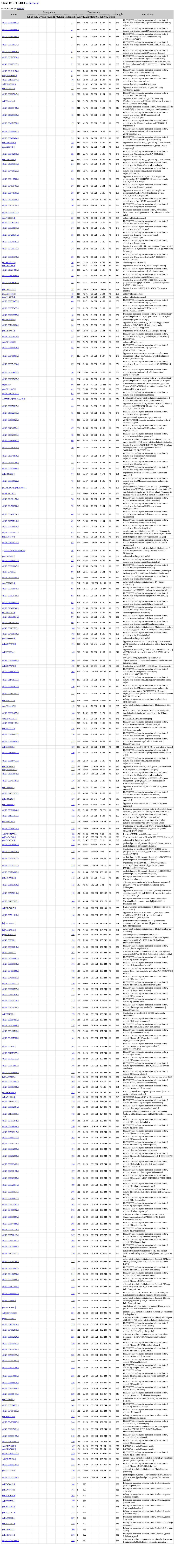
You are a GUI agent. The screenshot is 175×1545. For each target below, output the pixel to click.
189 (73, 1449)
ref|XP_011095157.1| (10, 816)
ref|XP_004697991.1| (10, 1241)
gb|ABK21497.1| (9, 389)
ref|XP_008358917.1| (10, 228)
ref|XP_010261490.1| (10, 200)
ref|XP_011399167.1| (10, 901)
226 (73, 1077)
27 (72, 186)
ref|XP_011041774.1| (10, 428)
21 (72, 138)
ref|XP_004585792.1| (10, 1210)
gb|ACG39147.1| (9, 706)
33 (72, 222)
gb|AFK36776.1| (8, 840)
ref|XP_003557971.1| (10, 671)
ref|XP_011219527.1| (10, 1101)
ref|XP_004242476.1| (10, 71)
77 (72, 493)
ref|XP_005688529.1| (10, 1382)
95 (72, 589)
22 (72, 154)
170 (73, 983)
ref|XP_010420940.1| (10, 608)
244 (73, 1422)
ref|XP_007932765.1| (10, 1204)
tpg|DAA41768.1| (9, 837)
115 (73, 728)
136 (73, 840)
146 (73, 901)
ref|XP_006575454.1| (10, 275)
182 (73, 1046)
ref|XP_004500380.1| (10, 506)
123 (73, 769)
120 (73, 747)
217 (73, 1286)
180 (73, 1121)
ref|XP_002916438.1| (10, 1171)
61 (72, 389)
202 (73, 1204)
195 (73, 1156)
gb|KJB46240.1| (8, 799)
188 (73, 1072)
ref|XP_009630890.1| (10, 29)
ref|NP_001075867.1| (10, 1217)
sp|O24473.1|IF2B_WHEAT (13, 550)
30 (72, 205)
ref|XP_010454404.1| (10, 577)
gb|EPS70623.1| (8, 766)
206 (73, 1229)
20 (72, 147)
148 (73, 915)
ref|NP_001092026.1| (10, 1337)
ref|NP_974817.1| (9, 572)
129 (73, 793)
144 (73, 1540)
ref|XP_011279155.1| (10, 1053)
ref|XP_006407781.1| (10, 781)
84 (72, 537)
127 (73, 799)
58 (72, 372)
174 (73, 1007)
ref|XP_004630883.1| (10, 1422)
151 (73, 1092)
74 (72, 474)
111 (72, 693)
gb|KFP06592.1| (8, 1501)
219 (73, 1300)
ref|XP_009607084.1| (10, 36)
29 (72, 200)
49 (72, 319)
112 (73, 706)
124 (73, 774)
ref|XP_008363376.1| (10, 257)
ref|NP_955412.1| (9, 952)
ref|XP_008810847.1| (10, 566)
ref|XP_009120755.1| (10, 596)
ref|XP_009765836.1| (10, 57)
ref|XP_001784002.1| (10, 872)
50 (72, 325)
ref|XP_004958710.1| (10, 634)
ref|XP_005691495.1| (10, 1436)
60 (72, 385)
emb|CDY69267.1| (9, 769)
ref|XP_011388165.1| (10, 1253)
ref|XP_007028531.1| (10, 212)
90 (72, 572)
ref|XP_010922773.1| (10, 413)
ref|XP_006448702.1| (10, 179)
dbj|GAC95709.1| (9, 1077)
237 (73, 1388)
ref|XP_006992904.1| (10, 1107)
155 (73, 1101)
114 (73, 723)
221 (73, 1313)
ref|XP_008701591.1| (10, 1441)
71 (72, 456)
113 (73, 719)
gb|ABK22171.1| (9, 262)
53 (72, 336)
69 (72, 440)
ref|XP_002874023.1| (10, 532)
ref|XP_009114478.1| (10, 723)
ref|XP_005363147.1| (10, 1132)
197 (73, 1171)
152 (73, 1097)
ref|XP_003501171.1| (10, 1192)
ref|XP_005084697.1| (10, 1020)
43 (72, 275)
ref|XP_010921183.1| (10, 435)
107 (73, 671)
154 (73, 930)
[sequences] (31, 2)
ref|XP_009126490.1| (10, 741)
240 (73, 1399)
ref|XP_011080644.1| (10, 80)
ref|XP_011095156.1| (10, 793)
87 (72, 556)
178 (73, 1025)
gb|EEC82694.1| (8, 652)
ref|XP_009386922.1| (10, 481)
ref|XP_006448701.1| (10, 193)
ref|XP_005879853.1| (10, 1066)
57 (72, 364)
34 (72, 228)
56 (72, 356)
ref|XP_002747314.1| (10, 1143)
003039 (20, 8)
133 (73, 834)
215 (73, 1477)
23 (72, 159)
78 (72, 499)
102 (73, 666)
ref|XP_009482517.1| (10, 1453)
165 (73, 958)
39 (72, 297)
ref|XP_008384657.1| (10, 713)
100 (73, 628)
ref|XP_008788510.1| (10, 527)
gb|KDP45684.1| (8, 331)
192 (73, 1137)
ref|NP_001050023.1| (10, 420)
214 (73, 1274)
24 (72, 164)
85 (72, 542)
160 (73, 1484)
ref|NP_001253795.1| (10, 1261)
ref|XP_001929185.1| (10, 1178)
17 (72, 123)
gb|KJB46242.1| (8, 787)
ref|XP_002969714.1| (10, 828)
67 (72, 428)
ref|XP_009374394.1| (10, 205)
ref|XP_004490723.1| (10, 171)
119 (73, 752)
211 (73, 1512)
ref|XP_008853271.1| (10, 1137)
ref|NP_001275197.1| (10, 64)
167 (73, 1495)
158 (73, 1470)
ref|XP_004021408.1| (10, 1388)
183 (73, 1053)
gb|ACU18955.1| (9, 342)
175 (73, 1014)
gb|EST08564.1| (8, 1399)
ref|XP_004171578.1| (10, 123)
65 (72, 413)
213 (73, 1268)
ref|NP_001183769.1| (10, 628)
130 (73, 810)
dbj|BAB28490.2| (9, 934)
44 (72, 282)
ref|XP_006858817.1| (10, 406)
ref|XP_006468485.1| (10, 131)
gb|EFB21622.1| (8, 1014)
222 (73, 1318)
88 (72, 560)
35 (72, 235)
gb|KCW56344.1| (9, 289)
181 (73, 1038)
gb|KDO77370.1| (9, 644)
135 (73, 837)
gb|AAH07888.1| (9, 1092)
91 (72, 577)
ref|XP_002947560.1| (10, 1540)
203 (73, 1210)
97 (72, 617)
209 (73, 1246)
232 (73, 1355)
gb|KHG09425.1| (9, 878)
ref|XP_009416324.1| (10, 514)
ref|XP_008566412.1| (10, 983)
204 (73, 1217)
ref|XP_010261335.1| (10, 115)
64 (72, 406)
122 (73, 766)
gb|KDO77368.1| (9, 159)
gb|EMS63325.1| (8, 700)
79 (72, 506)
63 (72, 399)
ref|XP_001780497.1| (10, 844)
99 (72, 622)
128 (73, 804)
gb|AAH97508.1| (9, 1449)
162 (73, 947)
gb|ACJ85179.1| (8, 556)
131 (73, 821)
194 (73, 1149)
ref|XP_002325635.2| (10, 379)
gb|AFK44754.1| (8, 612)
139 (73, 865)
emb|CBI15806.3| (9, 84)
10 (72, 80)
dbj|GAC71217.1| (9, 923)
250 (73, 1535)
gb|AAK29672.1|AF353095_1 (14, 488)
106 (73, 660)
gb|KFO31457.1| (8, 1523)
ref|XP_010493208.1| (10, 462)
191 (73, 1132)
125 (73, 787)
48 (72, 315)
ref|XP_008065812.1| (10, 1198)
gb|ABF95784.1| (8, 821)
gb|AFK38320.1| (8, 218)
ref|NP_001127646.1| (10, 1286)
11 (72, 84)
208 (73, 1241)
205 (73, 1224)
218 (73, 1293)
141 (73, 872)
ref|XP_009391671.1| (10, 686)
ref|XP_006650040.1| (10, 468)
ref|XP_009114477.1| (10, 734)
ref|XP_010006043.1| (10, 958)
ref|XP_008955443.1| (10, 1293)
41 (72, 265)
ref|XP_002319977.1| (10, 315)
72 (72, 462)
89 (72, 566)
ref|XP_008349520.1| (10, 222)
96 (72, 608)
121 (73, 761)
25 (72, 171)
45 (72, 294)
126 (73, 781)
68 (72, 435)
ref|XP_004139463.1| (10, 186)
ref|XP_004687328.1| (10, 1038)
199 (73, 1185)
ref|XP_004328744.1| (10, 1007)
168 (73, 971)
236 (73, 1382)
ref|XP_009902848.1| (10, 947)
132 (73, 816)
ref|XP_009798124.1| (10, 45)
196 (73, 1164)
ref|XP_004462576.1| (10, 1274)
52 (72, 331)
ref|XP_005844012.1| (10, 915)
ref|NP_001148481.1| (10, 440)
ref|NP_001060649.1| (10, 660)
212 (73, 1261)
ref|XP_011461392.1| (10, 752)
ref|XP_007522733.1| (10, 1059)
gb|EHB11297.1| (8, 1507)
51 (72, 289)
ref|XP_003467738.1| (10, 1229)
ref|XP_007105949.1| (10, 1072)
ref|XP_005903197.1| (10, 1355)
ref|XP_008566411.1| (10, 1394)
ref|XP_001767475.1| (10, 858)
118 (73, 700)
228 (73, 1523)
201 (73, 1198)
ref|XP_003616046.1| (10, 810)
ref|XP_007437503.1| (10, 1360)
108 (73, 713)
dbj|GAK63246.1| (9, 930)
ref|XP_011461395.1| (10, 680)
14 (72, 101)
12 (72, 88)
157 (73, 1107)
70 (72, 447)
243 (73, 1416)
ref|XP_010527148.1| (10, 521)
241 (73, 1405)
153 (73, 923)
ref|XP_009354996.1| (10, 364)
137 (73, 844)
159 (73, 940)
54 (72, 342)
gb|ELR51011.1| (8, 1518)
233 (73, 1360)
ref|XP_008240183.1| (10, 242)
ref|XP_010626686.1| (10, 1025)
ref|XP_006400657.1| (10, 356)
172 (73, 994)
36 (72, 242)
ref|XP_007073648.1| (10, 1121)
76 (72, 488)
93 (72, 596)
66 (72, 420)
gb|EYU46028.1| (8, 101)
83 (72, 532)
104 (73, 638)
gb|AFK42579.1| (8, 297)
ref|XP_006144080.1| (10, 1224)
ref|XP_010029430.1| (10, 336)
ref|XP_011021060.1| (10, 393)
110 (73, 686)
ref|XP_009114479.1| (10, 761)
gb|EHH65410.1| (8, 1416)
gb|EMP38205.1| (8, 1535)
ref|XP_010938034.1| (10, 617)
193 (73, 1143)
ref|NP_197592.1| (9, 493)
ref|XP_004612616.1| (10, 994)
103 (73, 634)
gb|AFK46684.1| (8, 638)
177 (73, 1501)
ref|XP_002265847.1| (10, 94)
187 (73, 1446)
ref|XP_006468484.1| (10, 138)
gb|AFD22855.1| (8, 583)
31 (72, 212)
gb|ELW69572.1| (9, 1490)
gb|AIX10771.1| (8, 147)
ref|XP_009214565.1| (10, 1279)
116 (73, 734)
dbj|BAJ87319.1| (8, 537)
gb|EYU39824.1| (8, 88)
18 (72, 142)
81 (72, 527)
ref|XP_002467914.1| (10, 447)
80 (72, 514)
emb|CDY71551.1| (9, 834)
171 (73, 989)
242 (73, 1411)
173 (73, 1000)
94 (72, 602)
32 (72, 218)
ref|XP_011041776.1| (10, 622)
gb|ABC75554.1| (8, 1470)
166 (73, 964)
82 (72, 521)
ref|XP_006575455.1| (10, 308)
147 (73, 908)
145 (73, 893)
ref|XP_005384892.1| (10, 1405)
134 (73, 828)
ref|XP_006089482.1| (10, 1164)
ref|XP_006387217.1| (10, 865)
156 (73, 934)
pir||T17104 (6, 385)
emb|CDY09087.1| (9, 719)
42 (72, 270)
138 (73, 851)
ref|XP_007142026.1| (10, 325)
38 (72, 257)
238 (73, 1459)
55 (72, 347)
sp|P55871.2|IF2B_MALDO (13, 399)
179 (73, 1031)
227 (73, 1518)
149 (73, 1081)
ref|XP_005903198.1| (10, 1087)
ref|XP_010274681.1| (10, 270)
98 (72, 612)
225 (73, 1337)
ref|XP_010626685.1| (10, 1268)
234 (73, 1367)
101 (73, 644)
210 (73, 1253)
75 (72, 481)
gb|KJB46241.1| (8, 804)
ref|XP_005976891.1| (10, 1376)
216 (73, 1279)
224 (73, 1330)
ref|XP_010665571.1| (10, 164)
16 (72, 108)
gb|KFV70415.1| (8, 1484)
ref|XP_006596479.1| (10, 301)
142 (73, 878)
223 (73, 1324)
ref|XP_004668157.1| (10, 978)
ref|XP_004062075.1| (10, 1330)
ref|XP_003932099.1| (10, 1149)
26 (72, 179)
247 (73, 1465)
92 (72, 583)
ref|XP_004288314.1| (10, 235)
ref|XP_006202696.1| (10, 1156)
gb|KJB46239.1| (8, 474)
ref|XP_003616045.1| (10, 589)
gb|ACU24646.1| (9, 294)
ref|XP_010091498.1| (10, 108)
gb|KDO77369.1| (9, 142)
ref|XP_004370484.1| (10, 1246)
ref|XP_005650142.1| (10, 893)
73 (72, 468)
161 (73, 1490)
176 (73, 1020)
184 (73, 1507)
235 (73, 1376)
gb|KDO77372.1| (9, 666)
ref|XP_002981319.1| (10, 851)
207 (73, 1235)
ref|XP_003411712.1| (10, 1031)
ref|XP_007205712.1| (10, 249)
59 (72, 379)
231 (73, 1349)
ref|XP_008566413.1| (10, 1235)
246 (73, 1529)
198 (73, 1178)
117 (73, 741)
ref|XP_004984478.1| (10, 499)
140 (73, 858)
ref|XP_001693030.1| (10, 885)
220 (73, 1307)
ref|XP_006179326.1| (10, 1000)
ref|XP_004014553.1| (10, 1411)
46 (72, 301)
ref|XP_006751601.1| (10, 1081)
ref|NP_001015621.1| (10, 1429)
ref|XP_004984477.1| (10, 560)
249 (73, 1441)
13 (72, 94)
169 (73, 978)
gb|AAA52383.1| (9, 1307)
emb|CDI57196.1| (9, 1459)
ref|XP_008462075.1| (10, 154)
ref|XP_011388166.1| (10, 1114)
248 (73, 1436)
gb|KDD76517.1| (9, 908)
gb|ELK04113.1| (8, 1529)
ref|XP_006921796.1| (10, 1367)
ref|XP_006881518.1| (10, 964)
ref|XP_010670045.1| (10, 774)
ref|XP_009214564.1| (10, 1349)
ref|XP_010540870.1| (10, 456)
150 (73, 1087)
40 (72, 262)
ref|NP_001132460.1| (10, 693)
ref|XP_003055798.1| (10, 1477)
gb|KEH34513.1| (8, 728)
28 (72, 193)
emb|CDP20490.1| (9, 75)
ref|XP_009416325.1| (10, 542)
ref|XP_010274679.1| (10, 372)
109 (73, 680)
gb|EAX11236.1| (8, 1097)
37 (72, 249)
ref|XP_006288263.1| (10, 282)
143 (73, 885)
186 (73, 1066)
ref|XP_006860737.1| (10, 989)
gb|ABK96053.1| (9, 319)
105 (73, 652)
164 (73, 952)
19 (72, 131)
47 (72, 308)
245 (73, 1429)
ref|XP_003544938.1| (10, 347)
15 (72, 115)
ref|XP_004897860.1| (10, 971)
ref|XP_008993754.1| (10, 1465)
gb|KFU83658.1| (8, 1495)
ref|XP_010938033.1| (10, 602)
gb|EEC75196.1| (8, 747)
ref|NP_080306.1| (9, 940)
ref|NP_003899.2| (9, 1300)
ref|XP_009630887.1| (10, 23)
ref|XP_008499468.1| (10, 1126)
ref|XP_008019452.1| (10, 1344)
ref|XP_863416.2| (9, 1046)
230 (73, 1344)
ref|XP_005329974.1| (10, 1185)
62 (72, 393)
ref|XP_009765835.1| (10, 51)
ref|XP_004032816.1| (10, 1324)
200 (73, 1192)
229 (73, 1453)
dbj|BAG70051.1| (9, 1318)
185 (73, 1059)
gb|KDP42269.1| (8, 265)
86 (72, 550)
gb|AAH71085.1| (9, 1446)
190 (73, 1126)
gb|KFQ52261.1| (8, 1512)
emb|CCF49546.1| (9, 1313)
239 (73, 1394)
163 (73, 1114)
